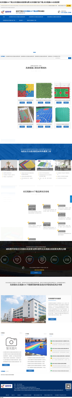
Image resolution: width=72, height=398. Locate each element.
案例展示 (21, 20)
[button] (34, 52)
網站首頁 (7, 395)
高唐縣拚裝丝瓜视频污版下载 (9, 20)
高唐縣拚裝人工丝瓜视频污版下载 (54, 56)
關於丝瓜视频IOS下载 (53, 5)
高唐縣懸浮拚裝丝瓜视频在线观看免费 (17, 16)
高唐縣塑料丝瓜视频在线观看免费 (36, 16)
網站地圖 (1, 397)
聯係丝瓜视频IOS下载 (62, 5)
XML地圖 (68, 5)
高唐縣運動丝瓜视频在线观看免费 (54, 16)
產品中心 (13, 395)
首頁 (4, 16)
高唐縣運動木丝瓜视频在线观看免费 (27, 56)
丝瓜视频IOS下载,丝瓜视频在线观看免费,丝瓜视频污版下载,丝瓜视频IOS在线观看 (29, 2)
